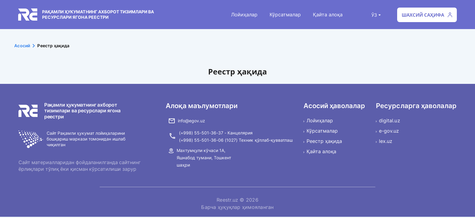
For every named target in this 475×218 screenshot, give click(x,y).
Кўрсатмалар (285, 15)
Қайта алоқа (328, 15)
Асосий (25, 45)
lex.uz (385, 141)
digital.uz (389, 120)
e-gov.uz (389, 131)
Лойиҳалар (244, 15)
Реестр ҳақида (324, 141)
